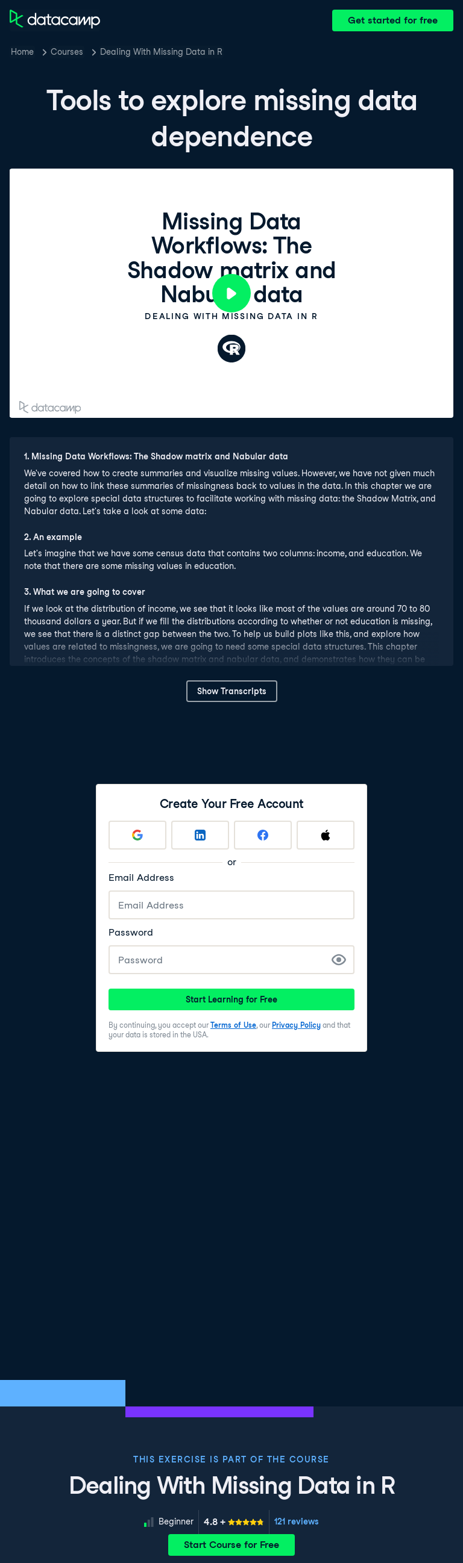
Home (22, 52)
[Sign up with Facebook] (263, 835)
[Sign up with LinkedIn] (200, 835)
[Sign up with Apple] (325, 835)
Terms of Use (233, 1025)
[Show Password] (339, 959)
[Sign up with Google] (137, 835)
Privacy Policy (296, 1025)
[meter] (234, 1522)
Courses (67, 52)
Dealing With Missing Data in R (161, 52)
